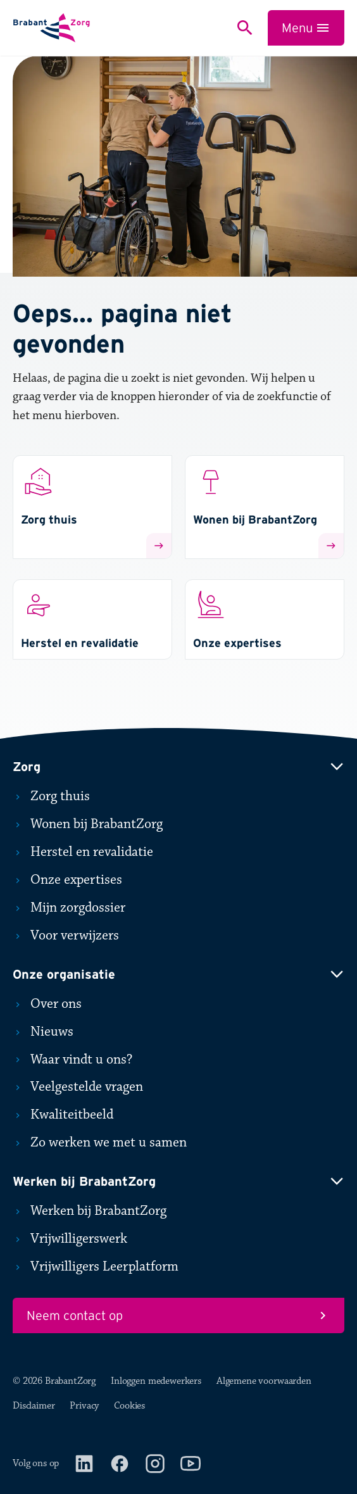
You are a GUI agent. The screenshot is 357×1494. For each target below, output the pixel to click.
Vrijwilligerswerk (70, 1239)
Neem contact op (178, 1315)
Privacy (84, 1406)
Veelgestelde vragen (78, 1087)
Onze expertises (67, 880)
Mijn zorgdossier (69, 908)
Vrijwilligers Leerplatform (95, 1267)
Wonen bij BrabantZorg (88, 824)
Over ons (47, 1004)
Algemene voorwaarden (263, 1381)
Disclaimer (33, 1406)
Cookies (129, 1406)
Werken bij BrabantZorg (89, 1211)
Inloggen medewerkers (156, 1381)
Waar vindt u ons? (72, 1059)
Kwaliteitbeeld (63, 1115)
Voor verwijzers (66, 935)
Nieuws (43, 1032)
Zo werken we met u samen (100, 1142)
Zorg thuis (51, 796)
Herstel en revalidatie (83, 852)
